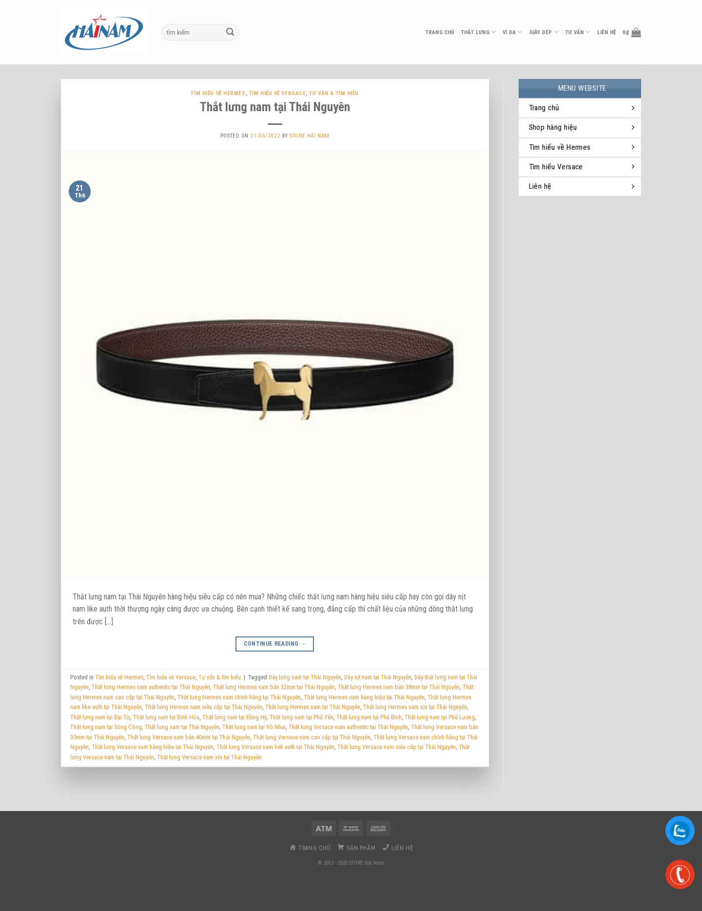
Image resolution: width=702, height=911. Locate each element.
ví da (513, 32)
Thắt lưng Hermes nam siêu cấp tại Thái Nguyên (203, 707)
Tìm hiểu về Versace (277, 93)
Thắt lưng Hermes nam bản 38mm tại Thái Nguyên (399, 687)
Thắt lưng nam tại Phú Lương (440, 717)
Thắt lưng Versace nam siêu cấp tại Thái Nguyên (396, 747)
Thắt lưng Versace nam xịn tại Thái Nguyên (209, 757)
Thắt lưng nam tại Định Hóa (166, 717)
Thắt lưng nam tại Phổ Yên (301, 717)
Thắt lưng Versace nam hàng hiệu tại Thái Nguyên (153, 747)
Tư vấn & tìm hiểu (334, 93)
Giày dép (544, 32)
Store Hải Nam (309, 136)
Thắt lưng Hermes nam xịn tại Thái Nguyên (415, 707)
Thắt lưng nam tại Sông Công (106, 727)
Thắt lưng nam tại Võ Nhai (254, 727)
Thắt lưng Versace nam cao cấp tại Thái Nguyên (311, 737)
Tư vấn (578, 32)
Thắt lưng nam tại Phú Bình (369, 717)
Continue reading (275, 644)
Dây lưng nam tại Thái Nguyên (305, 677)
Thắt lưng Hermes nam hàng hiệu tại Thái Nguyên (364, 697)
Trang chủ (440, 32)
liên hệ (606, 32)
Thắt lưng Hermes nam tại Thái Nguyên (312, 707)
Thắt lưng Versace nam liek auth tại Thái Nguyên (275, 747)
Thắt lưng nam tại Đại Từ (100, 717)
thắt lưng (478, 32)
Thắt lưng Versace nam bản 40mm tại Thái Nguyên (188, 737)
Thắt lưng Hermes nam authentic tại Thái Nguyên (151, 687)
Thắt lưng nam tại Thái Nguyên (275, 106)
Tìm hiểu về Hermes (218, 93)
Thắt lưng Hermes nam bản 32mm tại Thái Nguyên (274, 687)
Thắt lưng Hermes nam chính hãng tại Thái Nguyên (239, 697)
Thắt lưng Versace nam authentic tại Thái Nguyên (348, 727)
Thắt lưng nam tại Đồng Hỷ (234, 717)
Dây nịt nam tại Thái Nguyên (377, 677)
